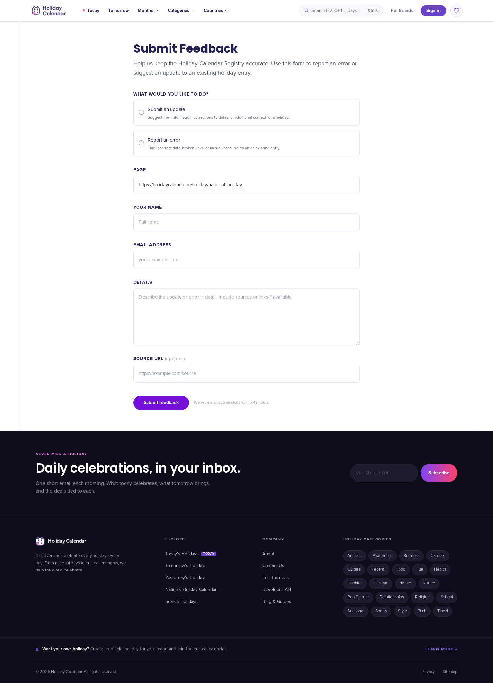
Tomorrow (118, 10)
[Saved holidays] (456, 11)
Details (142, 282)
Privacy (428, 672)
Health (440, 569)
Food (400, 569)
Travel (442, 611)
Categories (181, 10)
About (268, 554)
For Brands (402, 10)
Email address (152, 245)
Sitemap (450, 672)
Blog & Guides (276, 601)
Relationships (392, 597)
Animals (354, 556)
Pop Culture (358, 597)
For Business (275, 577)
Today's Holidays (190, 554)
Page (139, 170)
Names (405, 583)
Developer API (276, 589)
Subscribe (439, 472)
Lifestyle (380, 583)
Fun (419, 569)
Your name (147, 207)
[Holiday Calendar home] (48, 10)
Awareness (382, 556)
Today (91, 10)
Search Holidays (181, 601)
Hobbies (354, 583)
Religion (422, 597)
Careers (438, 556)
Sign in (433, 10)
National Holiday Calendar (191, 589)
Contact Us (273, 565)
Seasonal (355, 611)
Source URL (159, 358)
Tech (422, 611)
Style (402, 611)
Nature (429, 583)
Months (148, 10)
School (447, 597)
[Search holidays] (341, 10)
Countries (216, 10)
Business (411, 556)
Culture (354, 569)
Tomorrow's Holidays (186, 565)
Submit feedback (161, 402)
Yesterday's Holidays (186, 577)
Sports (381, 611)
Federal (378, 569)
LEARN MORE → (441, 649)
